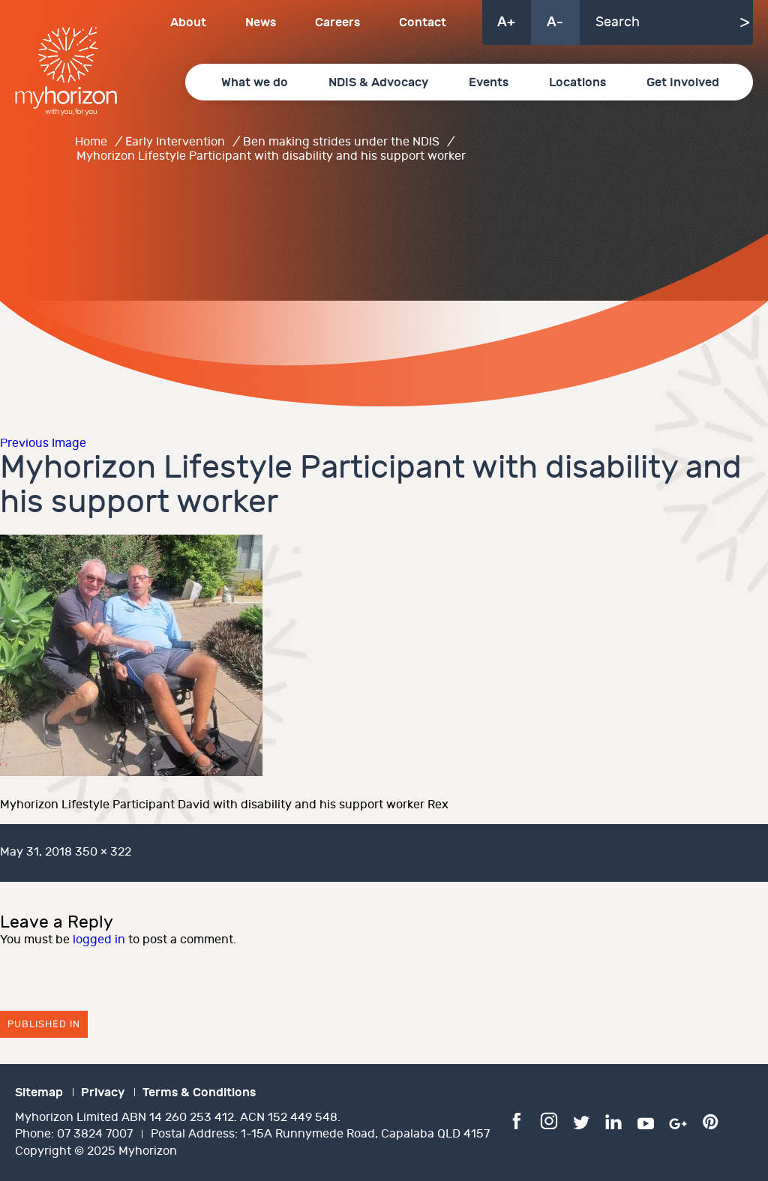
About (188, 22)
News (260, 22)
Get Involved (682, 82)
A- (555, 22)
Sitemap (39, 1092)
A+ (506, 22)
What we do (254, 82)
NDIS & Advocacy (378, 82)
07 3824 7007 (95, 1134)
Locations (577, 82)
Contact (422, 22)
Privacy (102, 1092)
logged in (99, 940)
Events (488, 82)
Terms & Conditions (199, 1092)
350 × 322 (103, 852)
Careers (337, 22)
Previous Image (43, 443)
